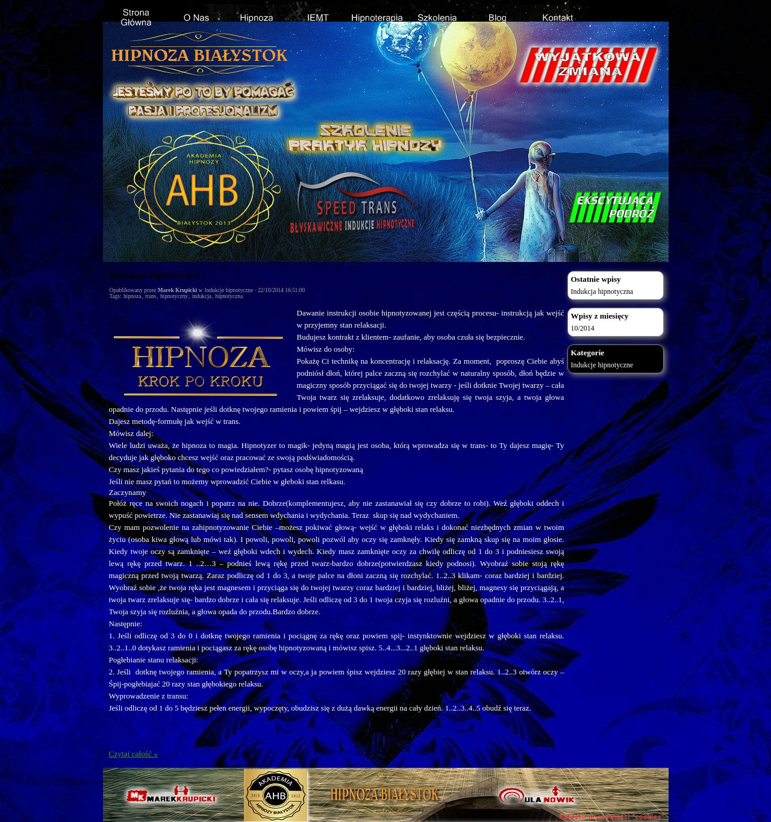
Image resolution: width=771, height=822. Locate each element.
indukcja (201, 296)
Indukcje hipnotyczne (229, 290)
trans (150, 296)
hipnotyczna (229, 296)
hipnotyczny (174, 296)
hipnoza (132, 296)
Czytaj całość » (133, 753)
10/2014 (583, 328)
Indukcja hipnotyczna (155, 275)
